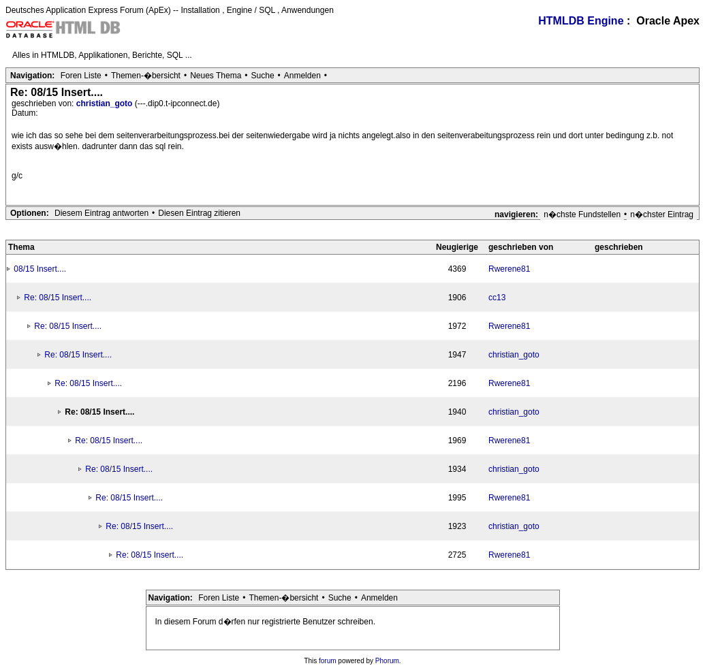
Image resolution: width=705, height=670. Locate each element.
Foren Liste (81, 75)
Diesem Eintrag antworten (101, 213)
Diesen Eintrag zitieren (199, 213)
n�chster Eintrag (661, 214)
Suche (263, 75)
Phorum (387, 661)
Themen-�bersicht (146, 75)
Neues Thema (215, 75)
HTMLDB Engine (580, 21)
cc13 (496, 297)
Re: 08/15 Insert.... (57, 297)
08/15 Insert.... (40, 269)
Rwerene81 (509, 269)
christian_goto (105, 103)
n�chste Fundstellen (582, 214)
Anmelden (302, 75)
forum (327, 661)
